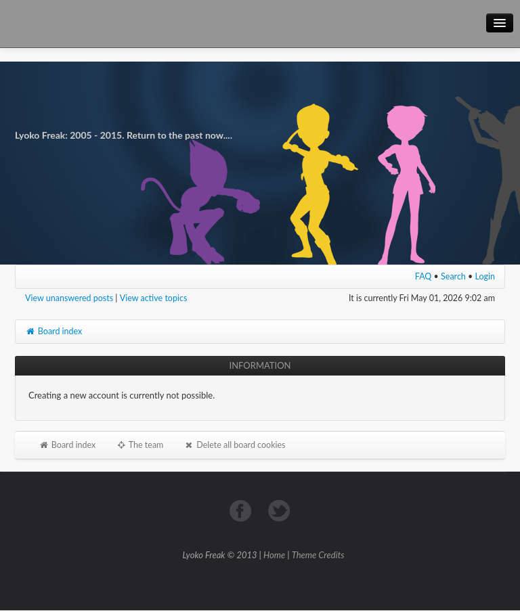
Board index (53, 331)
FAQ (423, 276)
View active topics (154, 298)
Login (485, 276)
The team (139, 445)
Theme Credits (318, 554)
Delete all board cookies (234, 445)
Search (453, 276)
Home (274, 554)
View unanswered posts (69, 298)
